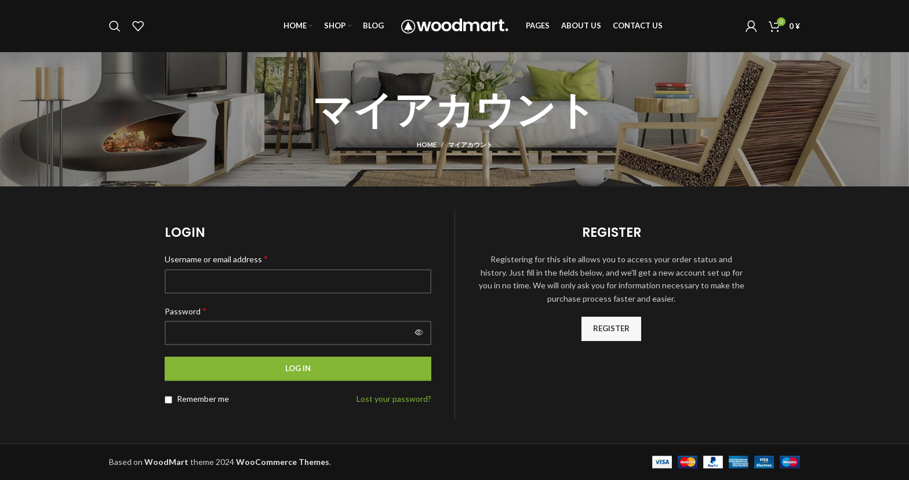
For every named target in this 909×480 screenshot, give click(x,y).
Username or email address (216, 258)
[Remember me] (168, 400)
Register (611, 328)
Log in (298, 368)
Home (427, 144)
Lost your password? (394, 399)
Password (185, 310)
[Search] (114, 26)
